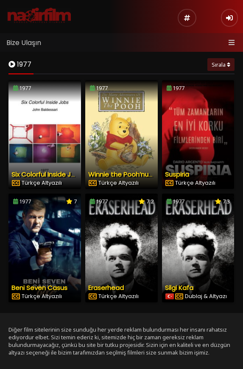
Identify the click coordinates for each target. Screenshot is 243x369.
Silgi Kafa (179, 287)
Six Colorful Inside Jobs (47, 174)
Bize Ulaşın (23, 43)
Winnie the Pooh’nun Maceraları (137, 174)
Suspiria (177, 174)
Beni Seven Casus (39, 287)
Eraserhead (106, 287)
